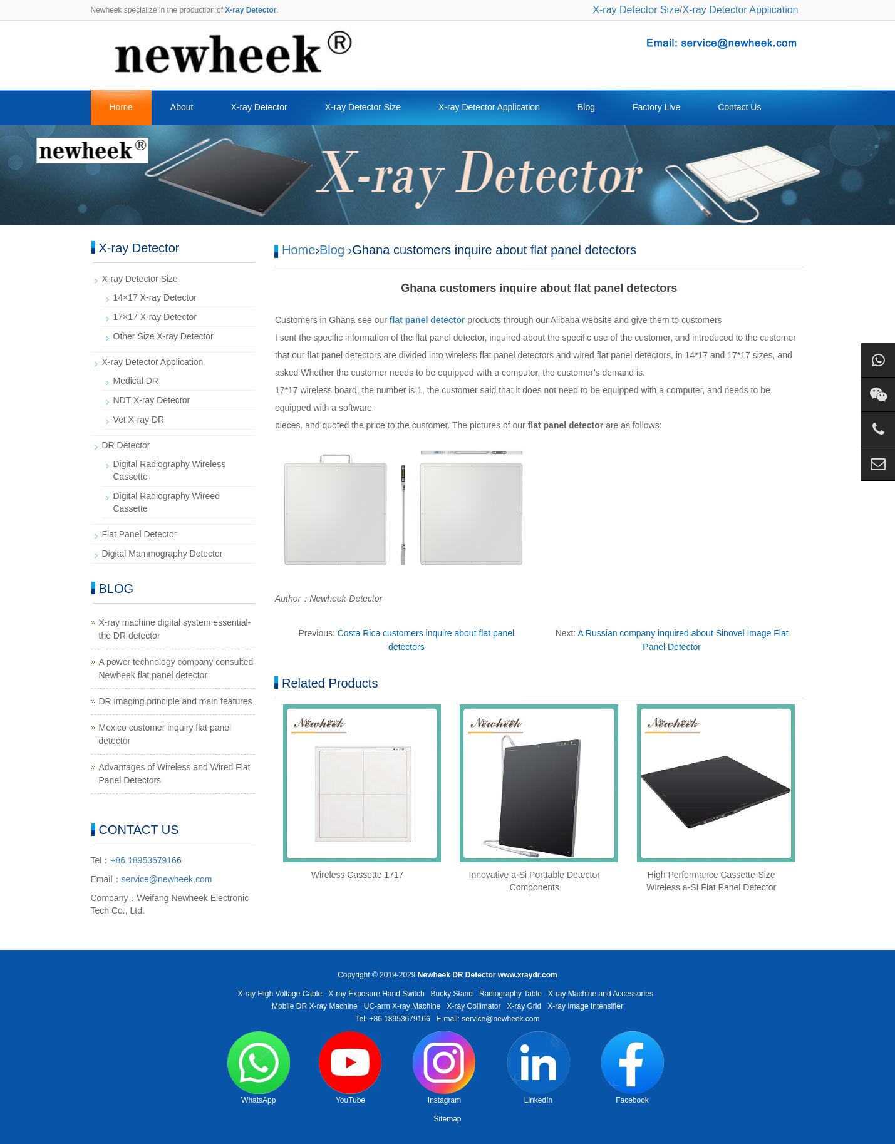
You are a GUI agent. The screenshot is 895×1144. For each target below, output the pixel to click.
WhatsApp (258, 1068)
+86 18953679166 (145, 860)
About (182, 107)
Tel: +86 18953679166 (392, 1018)
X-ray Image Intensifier (585, 1006)
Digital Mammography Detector (162, 554)
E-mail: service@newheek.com (488, 1018)
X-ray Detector (258, 107)
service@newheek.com (167, 879)
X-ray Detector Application (741, 9)
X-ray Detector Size (636, 9)
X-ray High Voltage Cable (279, 993)
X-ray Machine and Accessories (600, 993)
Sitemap (447, 1119)
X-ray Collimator (474, 1006)
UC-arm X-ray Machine (402, 1006)
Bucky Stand (452, 993)
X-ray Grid (524, 1006)
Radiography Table (510, 993)
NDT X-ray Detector (151, 400)
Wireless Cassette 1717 (357, 875)
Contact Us (739, 107)
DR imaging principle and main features (175, 701)
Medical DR (135, 381)
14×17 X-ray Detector (155, 297)
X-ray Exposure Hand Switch (376, 993)
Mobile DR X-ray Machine (315, 1006)
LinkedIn (538, 1068)
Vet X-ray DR (139, 420)
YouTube (350, 1068)
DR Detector (126, 445)
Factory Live (656, 107)
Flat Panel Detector (139, 534)
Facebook (632, 1068)
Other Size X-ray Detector (163, 336)
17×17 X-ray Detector (155, 317)
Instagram (444, 1068)
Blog (586, 107)
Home (121, 107)
